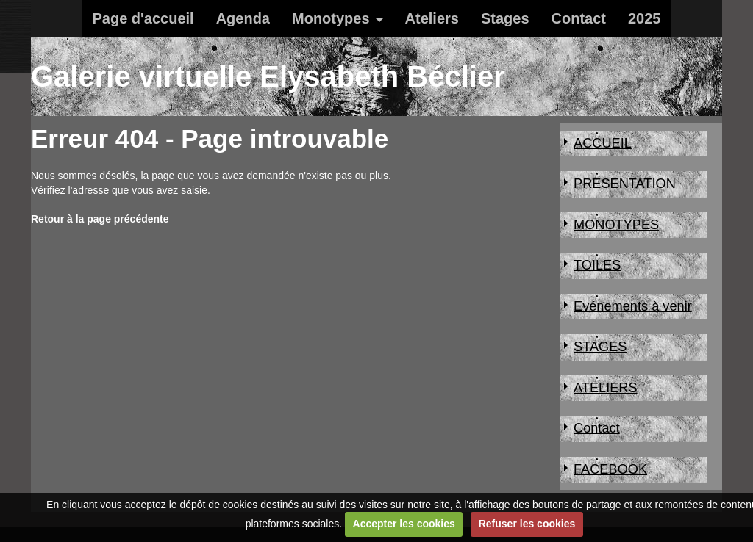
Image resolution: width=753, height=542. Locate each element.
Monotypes (331, 18)
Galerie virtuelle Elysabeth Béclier (268, 76)
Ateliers (432, 18)
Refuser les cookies (527, 524)
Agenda (243, 18)
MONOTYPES (616, 224)
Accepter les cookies (404, 524)
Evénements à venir (633, 306)
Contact (579, 18)
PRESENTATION (625, 183)
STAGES (600, 346)
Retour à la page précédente (100, 219)
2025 (644, 18)
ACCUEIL (603, 143)
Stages (505, 18)
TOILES (597, 265)
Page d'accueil (143, 18)
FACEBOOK (610, 469)
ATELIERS (606, 387)
